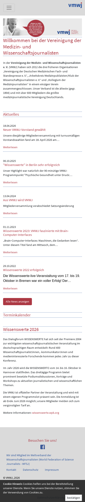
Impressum (52, 470)
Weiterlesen (10, 147)
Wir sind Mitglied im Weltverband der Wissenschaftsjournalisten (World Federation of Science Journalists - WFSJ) (40, 459)
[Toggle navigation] (9, 8)
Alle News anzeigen (17, 301)
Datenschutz (30, 470)
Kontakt (11, 470)
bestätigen (73, 498)
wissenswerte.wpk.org (45, 413)
